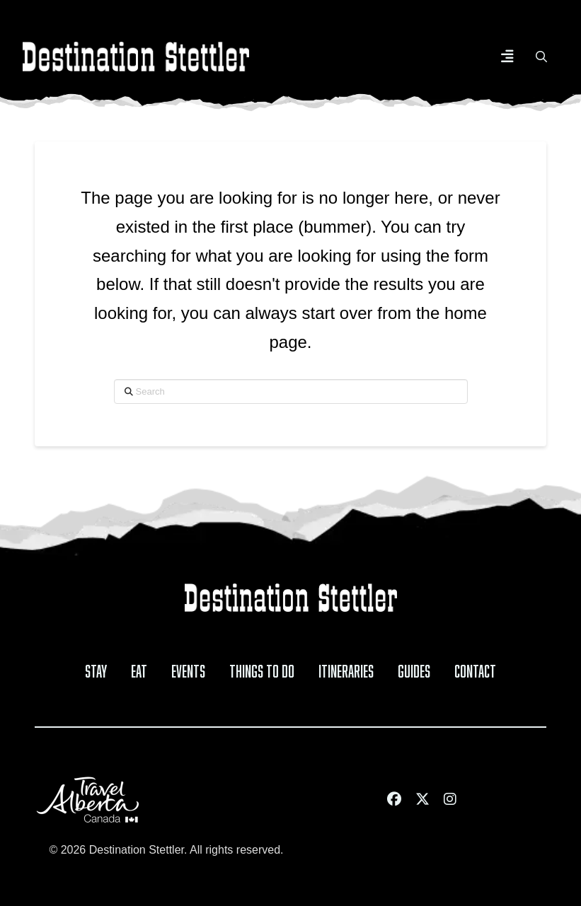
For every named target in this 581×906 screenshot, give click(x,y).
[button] (507, 57)
